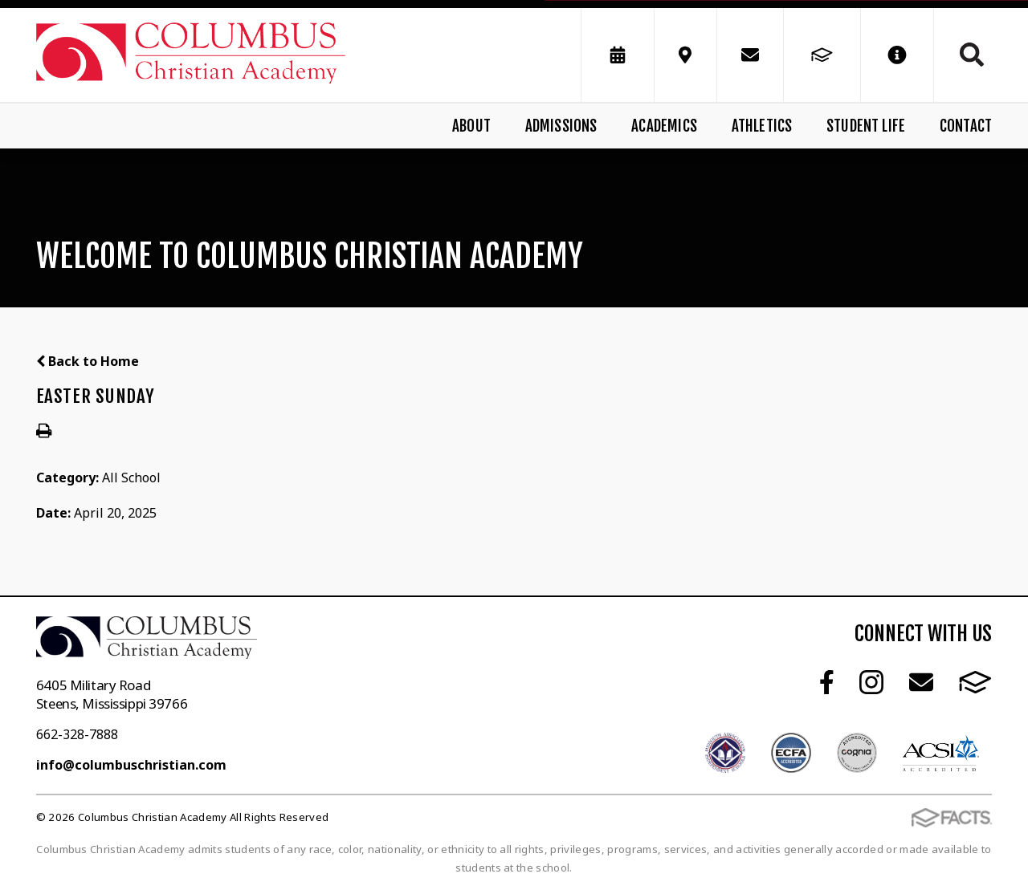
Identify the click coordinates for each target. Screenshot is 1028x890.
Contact (966, 126)
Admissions (561, 126)
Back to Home (87, 361)
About (471, 126)
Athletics (762, 126)
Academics (664, 126)
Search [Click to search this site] (972, 55)
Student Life (865, 126)
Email (921, 682)
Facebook (826, 682)
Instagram (871, 682)
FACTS (975, 682)
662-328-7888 (77, 734)
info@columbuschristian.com (131, 765)
